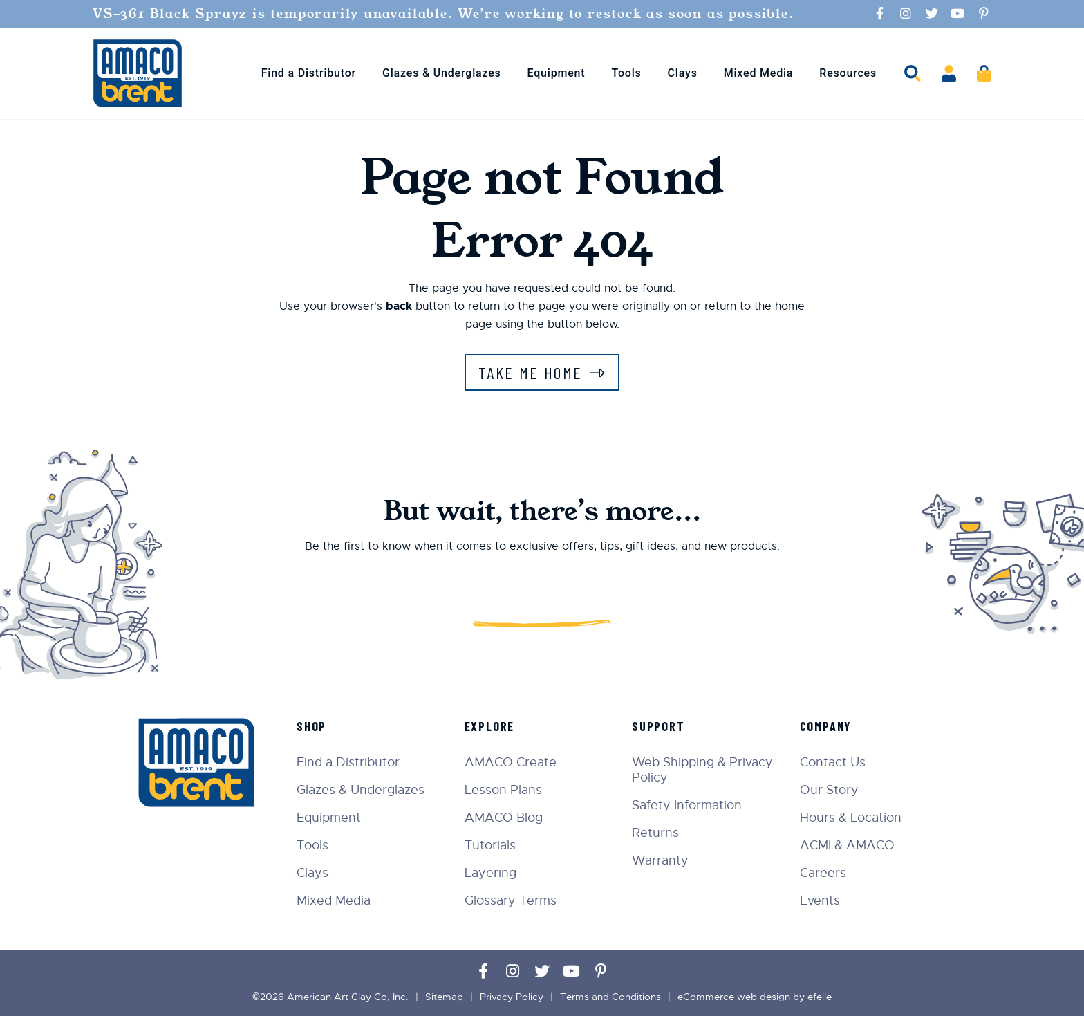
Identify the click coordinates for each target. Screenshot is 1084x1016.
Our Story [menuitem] (829, 789)
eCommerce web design (734, 996)
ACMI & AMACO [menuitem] (847, 845)
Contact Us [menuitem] (833, 762)
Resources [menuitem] (848, 73)
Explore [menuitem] (490, 726)
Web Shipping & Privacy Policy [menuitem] (702, 770)
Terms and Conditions (610, 996)
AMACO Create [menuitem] (511, 762)
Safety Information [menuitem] (687, 805)
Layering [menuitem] (490, 872)
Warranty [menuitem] (660, 860)
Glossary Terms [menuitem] (511, 900)
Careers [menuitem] (823, 872)
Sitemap (444, 996)
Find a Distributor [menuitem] (308, 73)
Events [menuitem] (820, 900)
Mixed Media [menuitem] (759, 73)
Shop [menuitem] (311, 726)
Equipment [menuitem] (556, 73)
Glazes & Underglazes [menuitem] (441, 73)
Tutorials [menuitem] (490, 845)
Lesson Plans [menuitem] (503, 789)
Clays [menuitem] (683, 73)
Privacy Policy (511, 996)
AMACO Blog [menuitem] (504, 817)
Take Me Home (530, 372)
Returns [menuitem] (655, 832)
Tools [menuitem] (626, 73)
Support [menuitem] (658, 726)
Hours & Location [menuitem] (850, 817)
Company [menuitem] (826, 726)
